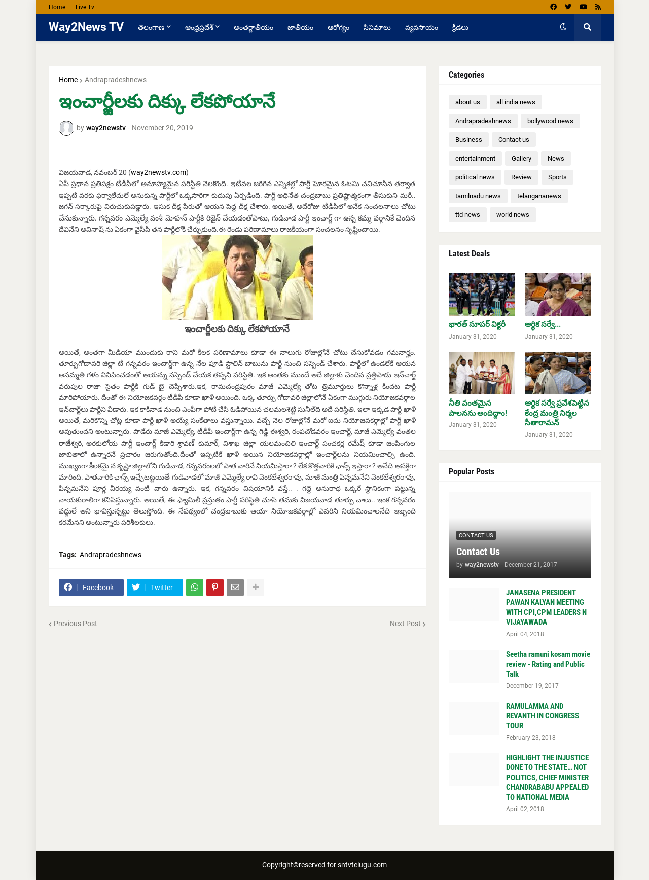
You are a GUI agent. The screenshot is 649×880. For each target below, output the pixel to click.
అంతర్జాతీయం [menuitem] (253, 27)
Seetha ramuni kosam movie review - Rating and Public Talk (548, 664)
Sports (557, 177)
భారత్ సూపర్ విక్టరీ (477, 324)
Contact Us (478, 551)
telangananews (539, 196)
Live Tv (85, 7)
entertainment (475, 158)
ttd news (467, 214)
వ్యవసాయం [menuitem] (421, 27)
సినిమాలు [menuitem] (377, 27)
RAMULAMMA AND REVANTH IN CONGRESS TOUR (542, 716)
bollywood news (550, 121)
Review (521, 177)
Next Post (405, 623)
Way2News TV (86, 27)
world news (512, 214)
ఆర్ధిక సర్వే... (543, 324)
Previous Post (75, 623)
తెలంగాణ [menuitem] (151, 27)
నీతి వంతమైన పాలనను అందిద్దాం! (478, 408)
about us (467, 102)
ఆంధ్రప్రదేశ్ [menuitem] (199, 27)
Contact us (513, 139)
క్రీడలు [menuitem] (460, 27)
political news (475, 177)
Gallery (521, 158)
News (556, 158)
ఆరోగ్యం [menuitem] (338, 27)
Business (468, 139)
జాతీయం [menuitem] (300, 27)
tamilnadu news (478, 196)
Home (57, 7)
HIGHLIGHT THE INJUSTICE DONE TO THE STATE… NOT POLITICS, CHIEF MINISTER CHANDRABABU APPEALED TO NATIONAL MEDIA (547, 777)
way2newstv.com (158, 172)
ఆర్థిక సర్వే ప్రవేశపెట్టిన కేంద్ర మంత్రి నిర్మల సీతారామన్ (557, 412)
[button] (563, 27)
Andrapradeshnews (116, 79)
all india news (515, 102)
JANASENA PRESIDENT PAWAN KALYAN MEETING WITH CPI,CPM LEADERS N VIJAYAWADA (546, 607)
